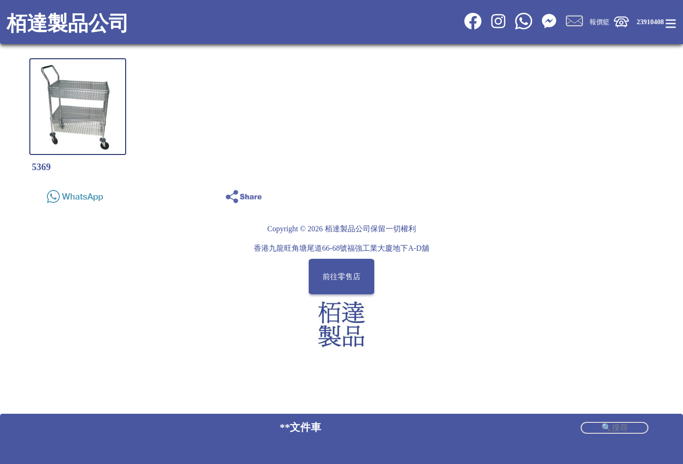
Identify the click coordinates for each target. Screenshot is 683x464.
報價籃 (599, 22)
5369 (41, 167)
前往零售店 (341, 277)
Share (637, 194)
